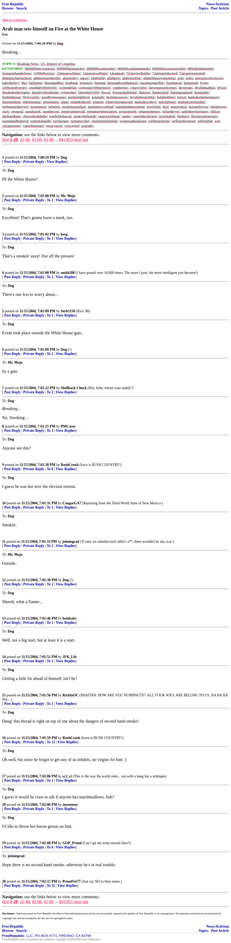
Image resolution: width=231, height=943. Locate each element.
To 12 (51, 742)
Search (21, 8)
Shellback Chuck (74, 388)
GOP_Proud (72, 843)
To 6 (50, 469)
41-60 (36, 139)
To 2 (50, 392)
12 (4, 580)
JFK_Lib (70, 657)
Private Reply (33, 162)
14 (4, 657)
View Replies (57, 162)
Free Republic (13, 4)
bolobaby (70, 618)
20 (4, 881)
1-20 (14, 139)
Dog (64, 157)
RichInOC (70, 695)
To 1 (50, 200)
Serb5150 (68, 311)
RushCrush (69, 465)
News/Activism (217, 4)
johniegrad (70, 542)
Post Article (220, 8)
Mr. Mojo (68, 196)
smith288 (68, 273)
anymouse (70, 805)
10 (4, 503)
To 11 (51, 886)
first (5, 139)
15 (4, 695)
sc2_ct (67, 776)
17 (4, 776)
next (77, 139)
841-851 (66, 139)
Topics (203, 8)
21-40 (25, 139)
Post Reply (12, 162)
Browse (7, 8)
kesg (64, 234)
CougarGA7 (72, 503)
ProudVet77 (72, 881)
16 (4, 738)
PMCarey (68, 426)
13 (4, 618)
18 (4, 805)
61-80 (49, 139)
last (85, 139)
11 (4, 542)
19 (4, 843)
